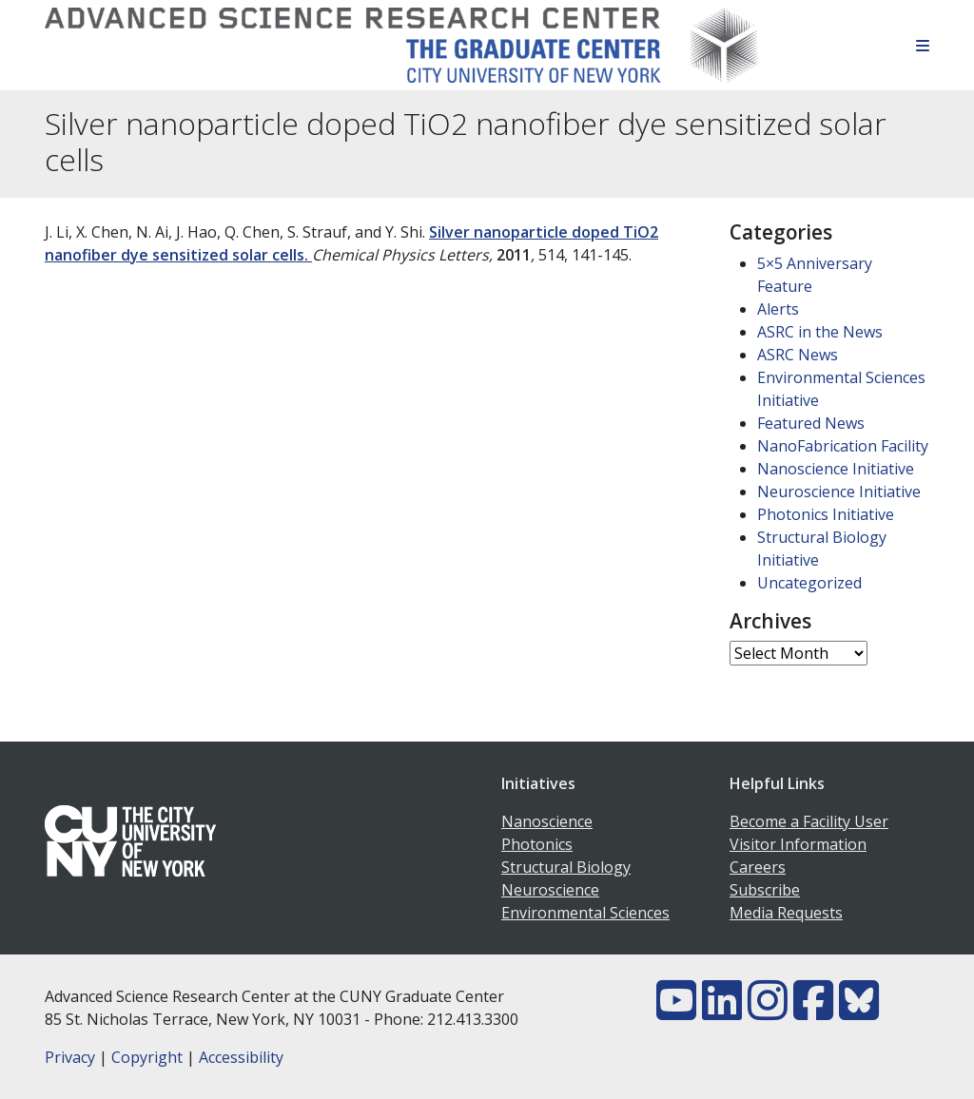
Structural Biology (566, 867)
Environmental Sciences (585, 912)
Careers (758, 867)
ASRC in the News (820, 331)
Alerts (778, 309)
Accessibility (241, 1057)
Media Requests (786, 912)
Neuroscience (550, 889)
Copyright (147, 1057)
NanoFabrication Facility (842, 445)
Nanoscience (547, 821)
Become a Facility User (809, 821)
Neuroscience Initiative (839, 491)
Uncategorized (809, 582)
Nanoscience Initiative (835, 468)
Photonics (537, 844)
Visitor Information (798, 844)
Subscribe (765, 889)
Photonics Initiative (825, 514)
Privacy (70, 1057)
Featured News (811, 423)
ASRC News (797, 354)
